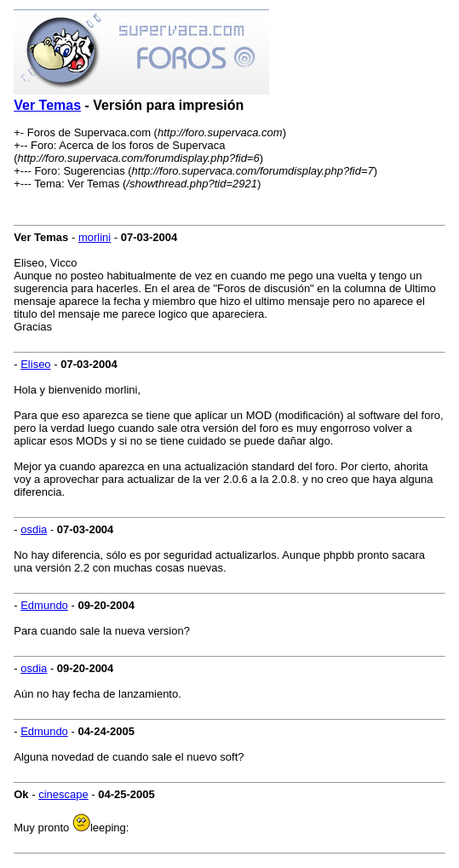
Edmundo (44, 605)
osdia (33, 529)
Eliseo (35, 364)
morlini (94, 237)
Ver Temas (47, 105)
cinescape (63, 794)
